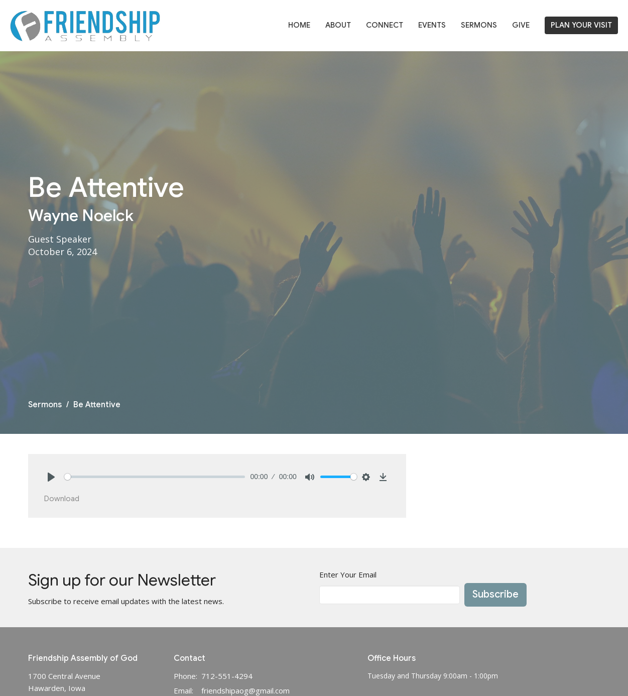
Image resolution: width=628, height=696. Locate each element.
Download (61, 498)
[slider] (154, 477)
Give (521, 25)
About (338, 25)
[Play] (51, 477)
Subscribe (495, 594)
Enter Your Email (347, 574)
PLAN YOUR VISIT (581, 25)
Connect (384, 25)
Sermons (479, 25)
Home (299, 25)
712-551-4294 (227, 676)
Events (432, 25)
